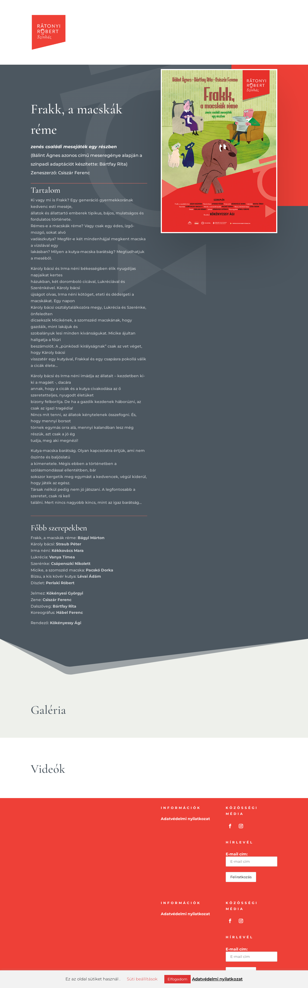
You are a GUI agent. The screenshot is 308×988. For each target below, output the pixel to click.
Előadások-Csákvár (156, 21)
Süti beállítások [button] (142, 978)
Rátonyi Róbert (243, 21)
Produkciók (117, 21)
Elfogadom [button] (177, 979)
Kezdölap (88, 21)
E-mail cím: (251, 859)
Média (215, 21)
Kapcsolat (89, 44)
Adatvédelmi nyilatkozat (185, 818)
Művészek (192, 21)
